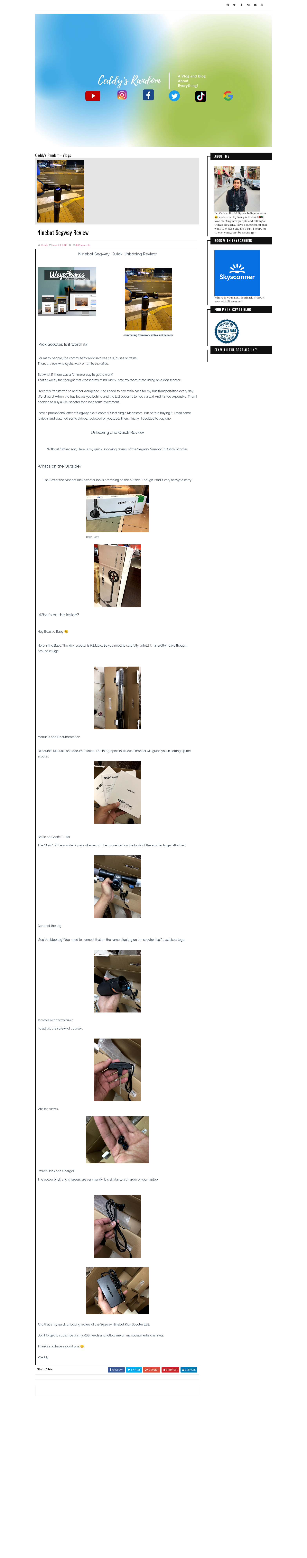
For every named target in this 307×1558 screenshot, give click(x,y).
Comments (87, 240)
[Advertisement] (116, 1424)
